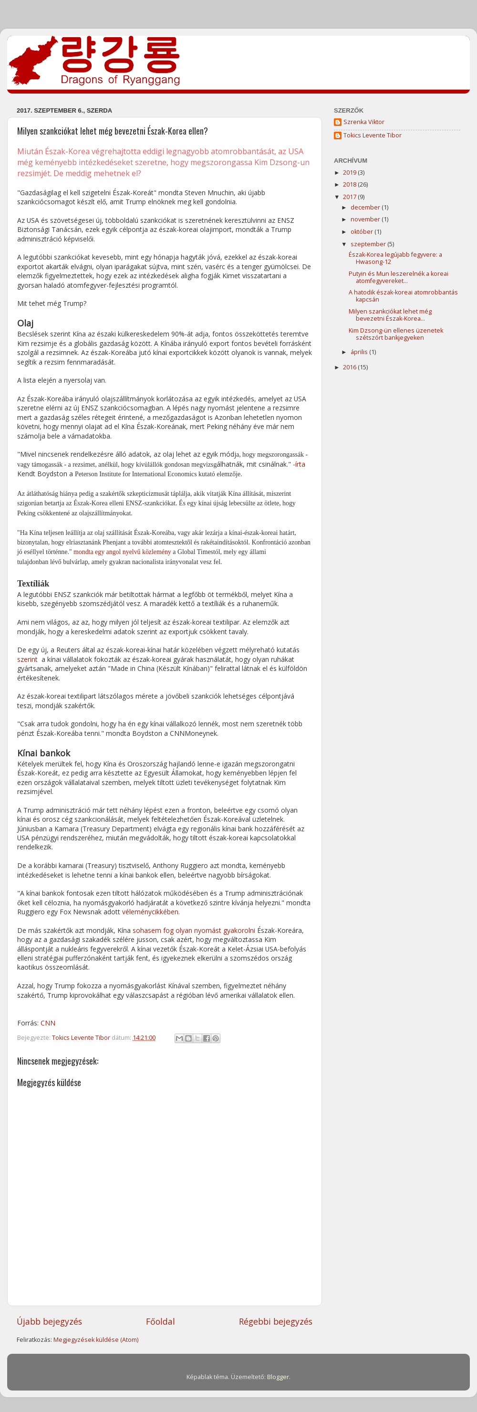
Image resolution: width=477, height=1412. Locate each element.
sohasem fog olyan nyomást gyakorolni (194, 930)
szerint (27, 659)
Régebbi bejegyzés (275, 1321)
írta (300, 464)
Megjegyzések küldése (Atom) (95, 1340)
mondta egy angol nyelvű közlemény (122, 551)
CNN (48, 1022)
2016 (350, 367)
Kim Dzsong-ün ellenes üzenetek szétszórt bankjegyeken (396, 334)
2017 (350, 197)
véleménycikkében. (151, 911)
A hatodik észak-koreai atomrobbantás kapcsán (403, 295)
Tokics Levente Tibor (372, 135)
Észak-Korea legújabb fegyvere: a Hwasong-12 (395, 258)
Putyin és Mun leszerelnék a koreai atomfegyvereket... (398, 277)
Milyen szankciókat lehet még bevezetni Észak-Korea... (390, 315)
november (366, 219)
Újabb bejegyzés (49, 1321)
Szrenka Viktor (363, 122)
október (362, 232)
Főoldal (160, 1321)
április (360, 352)
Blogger (278, 1377)
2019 (350, 172)
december (366, 207)
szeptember (369, 244)
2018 (350, 184)
